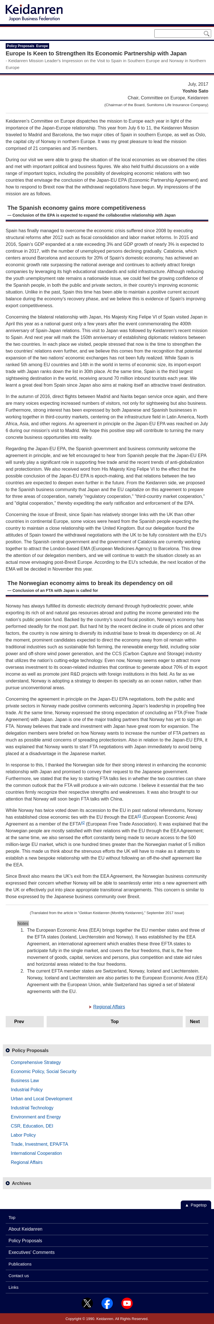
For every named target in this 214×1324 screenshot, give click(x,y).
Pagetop (199, 1205)
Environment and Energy (36, 1116)
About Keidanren (25, 1229)
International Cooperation (36, 1153)
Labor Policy (23, 1135)
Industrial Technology (32, 1107)
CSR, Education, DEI (32, 1126)
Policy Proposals (30, 1050)
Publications (20, 1264)
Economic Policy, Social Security (43, 1071)
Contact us (19, 1275)
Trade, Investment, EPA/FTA (39, 1144)
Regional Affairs (109, 1006)
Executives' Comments (32, 1252)
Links (13, 1287)
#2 (83, 823)
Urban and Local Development (41, 1098)
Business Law (25, 1080)
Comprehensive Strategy (36, 1062)
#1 (139, 816)
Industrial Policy (27, 1089)
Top (115, 1021)
